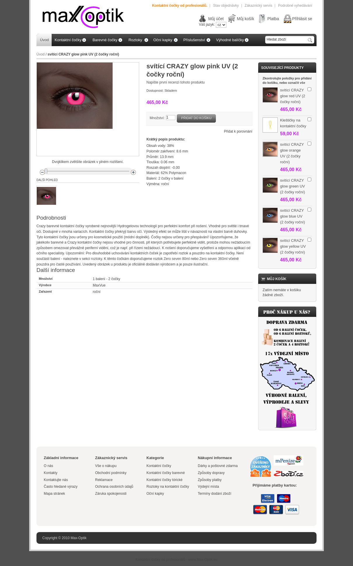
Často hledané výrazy (60, 487)
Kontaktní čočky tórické (164, 480)
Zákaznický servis (258, 6)
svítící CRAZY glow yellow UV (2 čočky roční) (293, 246)
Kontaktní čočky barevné (165, 473)
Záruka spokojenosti (110, 494)
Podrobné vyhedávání (295, 6)
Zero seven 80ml (177, 259)
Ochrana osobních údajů (114, 487)
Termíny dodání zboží (214, 494)
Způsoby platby (209, 480)
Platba (273, 18)
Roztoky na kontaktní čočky (167, 487)
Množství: (157, 118)
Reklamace (104, 480)
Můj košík (245, 18)
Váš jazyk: (207, 24)
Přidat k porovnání (238, 131)
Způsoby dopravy (211, 473)
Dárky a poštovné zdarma (218, 466)
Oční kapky (155, 494)
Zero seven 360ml (214, 259)
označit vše (296, 82)
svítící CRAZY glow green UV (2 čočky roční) (292, 186)
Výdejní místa (208, 487)
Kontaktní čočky (159, 466)
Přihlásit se (302, 18)
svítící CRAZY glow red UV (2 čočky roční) (292, 96)
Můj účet (216, 18)
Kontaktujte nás (56, 480)
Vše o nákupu (105, 466)
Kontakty (50, 473)
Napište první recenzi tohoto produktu (175, 82)
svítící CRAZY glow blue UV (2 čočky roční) (292, 216)
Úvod (40, 54)
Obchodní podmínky (110, 473)
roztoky (96, 259)
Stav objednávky (226, 6)
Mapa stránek (54, 494)
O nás (48, 466)
